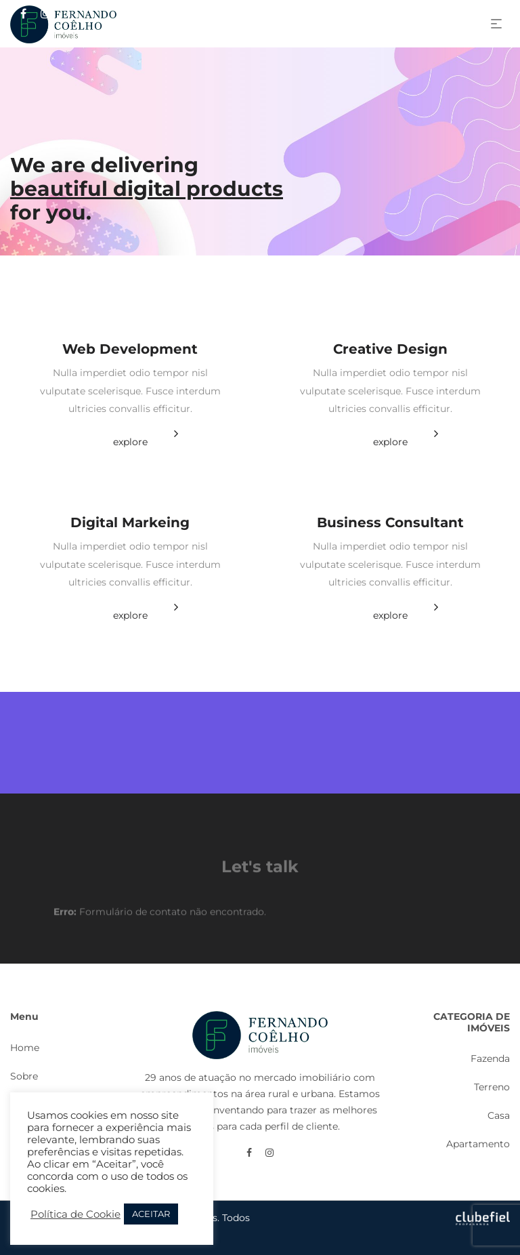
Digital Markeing (130, 522)
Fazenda (490, 1058)
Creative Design (390, 349)
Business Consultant (390, 522)
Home (24, 1048)
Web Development (130, 349)
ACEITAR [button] (151, 1213)
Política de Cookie (75, 1214)
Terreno (492, 1087)
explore (130, 442)
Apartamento (478, 1144)
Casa (499, 1115)
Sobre (24, 1076)
